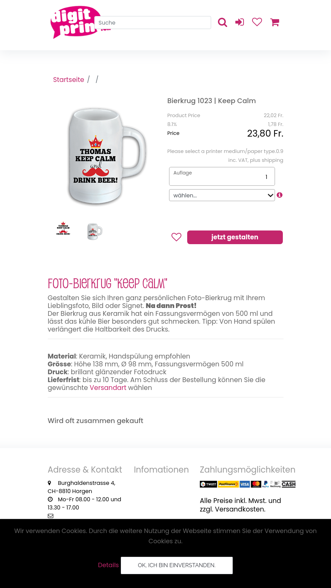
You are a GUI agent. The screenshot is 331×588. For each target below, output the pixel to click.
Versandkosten (239, 509)
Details (108, 565)
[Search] (152, 22)
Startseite (68, 80)
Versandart (108, 387)
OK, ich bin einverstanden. (177, 565)
